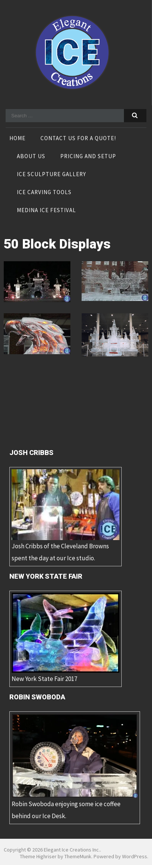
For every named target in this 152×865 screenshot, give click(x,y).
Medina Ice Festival (46, 211)
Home (17, 139)
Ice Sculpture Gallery (51, 175)
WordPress (134, 856)
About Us (31, 157)
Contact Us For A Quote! (78, 139)
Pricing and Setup (88, 157)
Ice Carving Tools (44, 193)
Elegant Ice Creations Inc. (72, 849)
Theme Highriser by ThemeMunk (55, 856)
